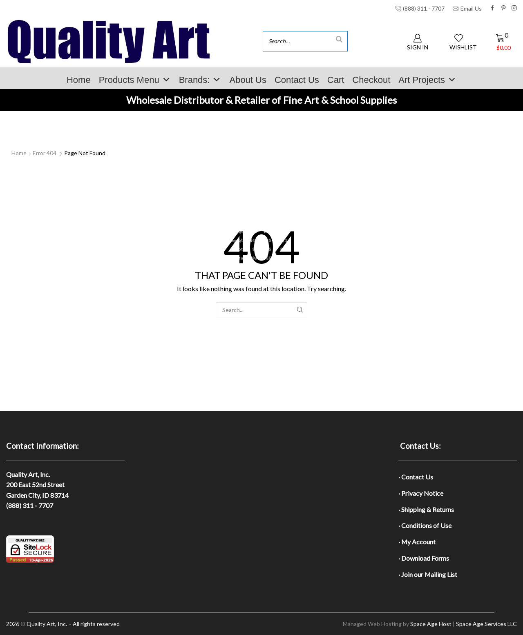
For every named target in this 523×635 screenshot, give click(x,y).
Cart (335, 80)
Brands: (200, 80)
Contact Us (297, 80)
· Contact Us (415, 477)
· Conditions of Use (424, 525)
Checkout (371, 80)
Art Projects (427, 80)
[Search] (339, 39)
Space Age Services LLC (486, 623)
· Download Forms (423, 558)
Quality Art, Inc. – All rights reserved (73, 623)
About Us (247, 80)
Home (79, 80)
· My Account (417, 542)
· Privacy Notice (420, 493)
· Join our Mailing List (427, 574)
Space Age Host (430, 623)
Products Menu (135, 80)
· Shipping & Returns (426, 509)
